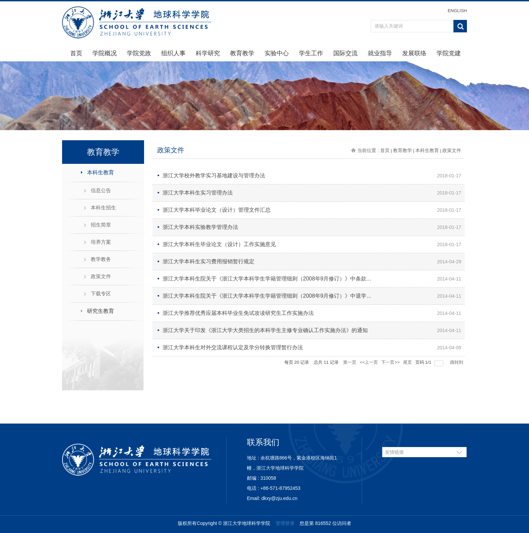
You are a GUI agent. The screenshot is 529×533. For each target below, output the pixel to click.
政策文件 (101, 276)
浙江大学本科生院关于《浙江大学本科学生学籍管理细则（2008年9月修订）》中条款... (267, 279)
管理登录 (285, 523)
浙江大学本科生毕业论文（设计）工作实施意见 (219, 244)
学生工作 (311, 53)
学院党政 (139, 53)
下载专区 (101, 293)
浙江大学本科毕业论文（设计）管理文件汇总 (217, 210)
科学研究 (208, 53)
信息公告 (101, 190)
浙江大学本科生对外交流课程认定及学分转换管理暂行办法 (233, 347)
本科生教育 (100, 172)
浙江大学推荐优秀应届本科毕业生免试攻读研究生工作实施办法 (238, 313)
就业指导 (380, 53)
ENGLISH (457, 10)
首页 (76, 53)
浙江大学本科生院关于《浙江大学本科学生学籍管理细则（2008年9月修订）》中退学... (267, 296)
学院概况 (104, 53)
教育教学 (242, 53)
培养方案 (101, 242)
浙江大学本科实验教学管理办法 (200, 227)
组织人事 (173, 53)
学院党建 (449, 53)
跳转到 (457, 362)
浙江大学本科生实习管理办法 (198, 193)
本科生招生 (103, 207)
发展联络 (414, 53)
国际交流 (345, 53)
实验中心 (276, 53)
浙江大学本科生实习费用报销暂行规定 (208, 261)
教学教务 (101, 259)
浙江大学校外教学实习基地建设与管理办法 (214, 175)
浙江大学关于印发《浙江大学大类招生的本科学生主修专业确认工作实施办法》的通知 (265, 330)
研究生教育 (100, 311)
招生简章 (101, 225)
